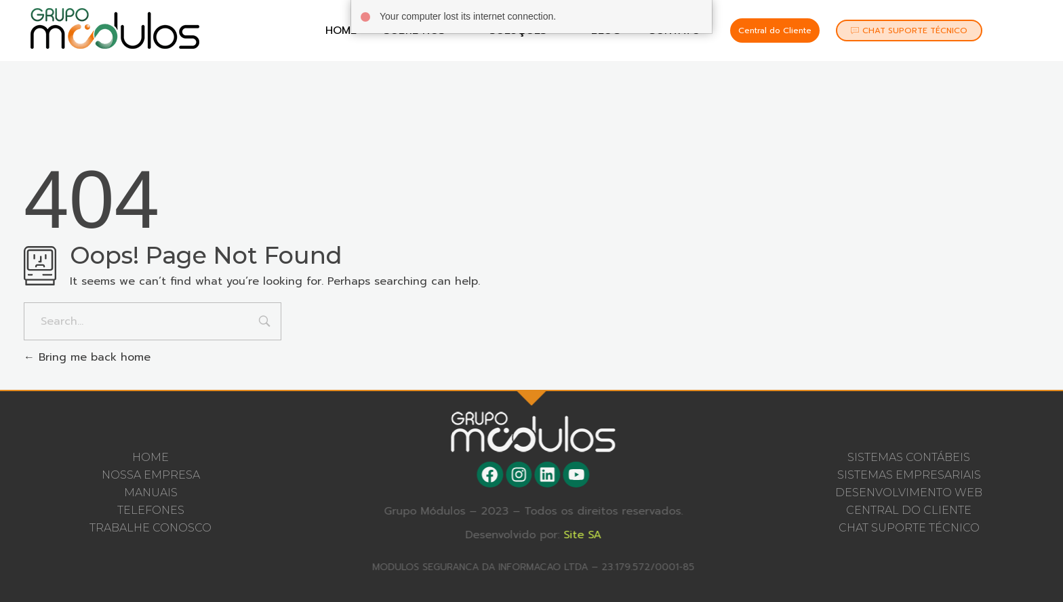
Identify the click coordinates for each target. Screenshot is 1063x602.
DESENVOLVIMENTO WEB (908, 492)
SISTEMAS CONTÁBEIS (908, 457)
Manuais (151, 492)
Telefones (150, 510)
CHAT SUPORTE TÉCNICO (909, 527)
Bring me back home (87, 357)
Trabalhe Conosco (150, 527)
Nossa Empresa (151, 474)
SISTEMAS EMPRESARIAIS (909, 474)
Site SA (588, 535)
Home (341, 30)
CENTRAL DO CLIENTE (908, 510)
